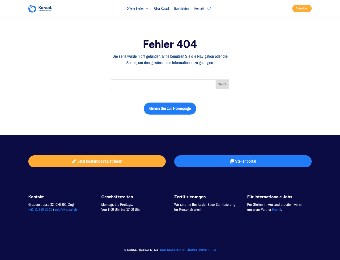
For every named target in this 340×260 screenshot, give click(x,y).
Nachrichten (181, 9)
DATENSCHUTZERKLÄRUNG (178, 250)
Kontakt (199, 9)
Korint (276, 209)
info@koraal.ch (66, 209)
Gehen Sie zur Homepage (170, 108)
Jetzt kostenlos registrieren (99, 161)
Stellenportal (245, 161)
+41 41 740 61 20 (40, 209)
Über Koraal (161, 9)
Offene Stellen (135, 9)
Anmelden (302, 8)
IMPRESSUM (207, 250)
